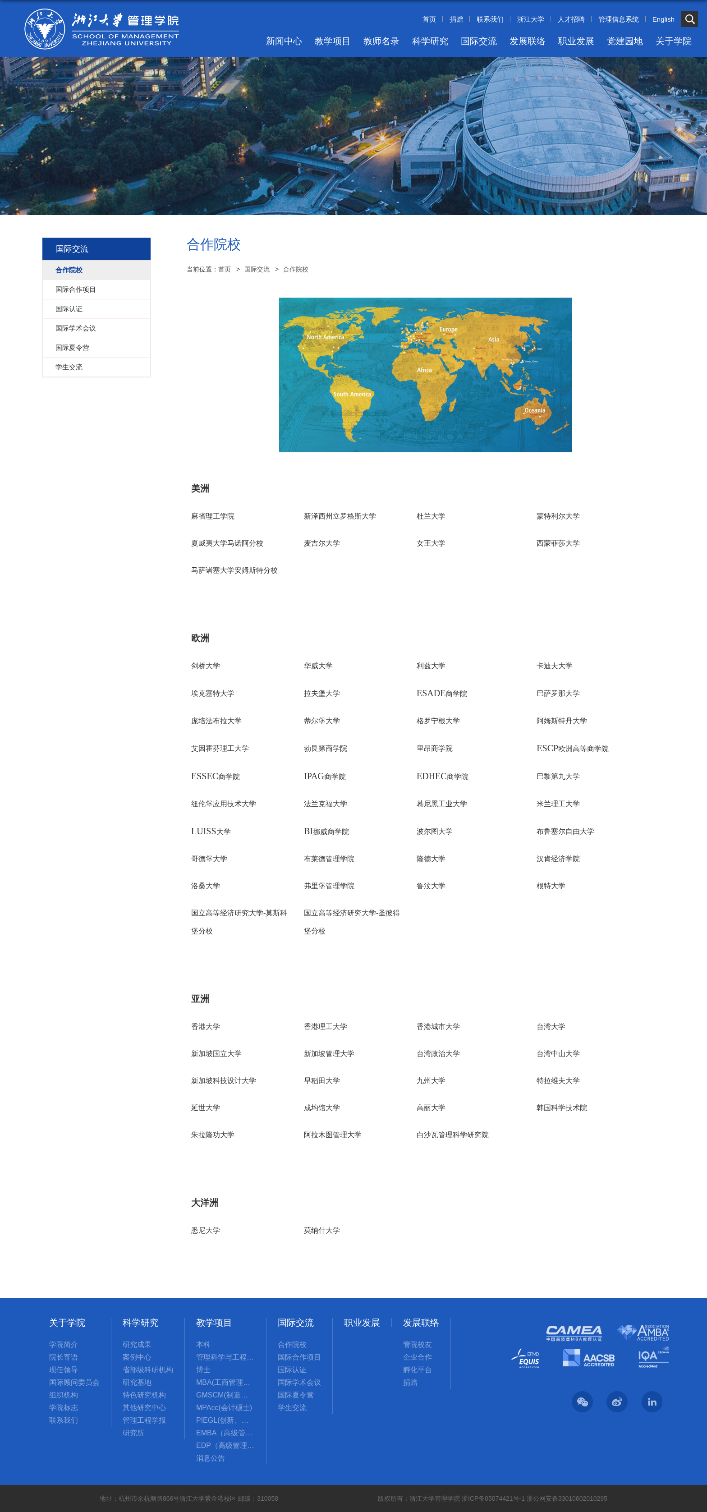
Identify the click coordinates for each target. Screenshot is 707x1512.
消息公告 (210, 1458)
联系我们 (490, 19)
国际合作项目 (299, 1357)
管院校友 (417, 1344)
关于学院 (674, 41)
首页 (429, 19)
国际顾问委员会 (74, 1382)
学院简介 (63, 1344)
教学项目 (333, 41)
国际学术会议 (299, 1382)
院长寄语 (63, 1357)
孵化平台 (417, 1370)
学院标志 (63, 1407)
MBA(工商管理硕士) (225, 1382)
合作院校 (295, 269)
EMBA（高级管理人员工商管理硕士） (225, 1433)
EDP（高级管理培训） (225, 1445)
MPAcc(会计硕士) (224, 1407)
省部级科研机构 (148, 1370)
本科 (203, 1344)
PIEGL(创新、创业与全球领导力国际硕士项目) (225, 1420)
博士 (203, 1370)
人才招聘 (571, 19)
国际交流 (479, 41)
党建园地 (625, 41)
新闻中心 (284, 41)
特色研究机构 (144, 1395)
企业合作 (417, 1357)
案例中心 (137, 1357)
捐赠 (456, 19)
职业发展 (576, 41)
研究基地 (137, 1382)
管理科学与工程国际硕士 (225, 1357)
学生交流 (292, 1407)
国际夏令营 (296, 1395)
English (663, 19)
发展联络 (528, 41)
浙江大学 (530, 19)
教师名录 (381, 41)
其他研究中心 (144, 1407)
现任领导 (63, 1370)
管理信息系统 (618, 19)
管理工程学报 (144, 1420)
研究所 (133, 1433)
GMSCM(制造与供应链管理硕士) (225, 1395)
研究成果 (137, 1344)
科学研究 (430, 41)
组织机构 (63, 1395)
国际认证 (292, 1370)
